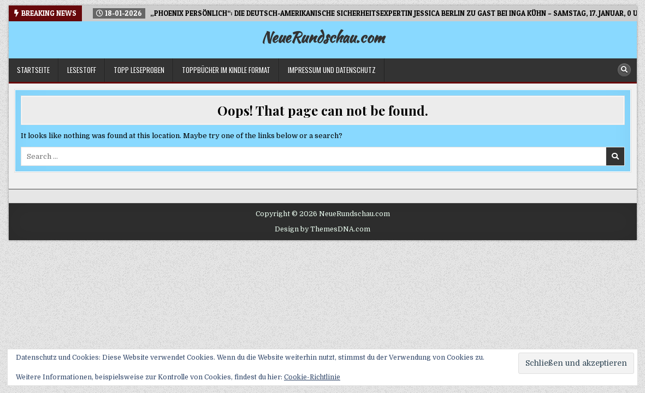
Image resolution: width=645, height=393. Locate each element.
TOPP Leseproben (139, 69)
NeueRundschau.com (322, 37)
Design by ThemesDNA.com (322, 229)
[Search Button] (624, 69)
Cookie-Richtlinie (312, 377)
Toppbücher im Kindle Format (226, 69)
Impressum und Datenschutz (332, 69)
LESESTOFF (81, 69)
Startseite (33, 69)
